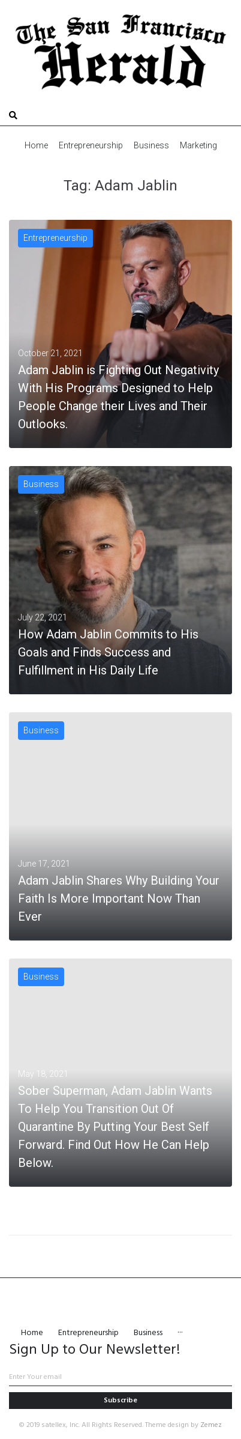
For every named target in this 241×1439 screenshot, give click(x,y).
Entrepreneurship (55, 238)
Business (41, 484)
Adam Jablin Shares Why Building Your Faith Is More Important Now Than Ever (118, 898)
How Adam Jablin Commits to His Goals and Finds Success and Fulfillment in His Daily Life (108, 652)
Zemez (211, 1425)
